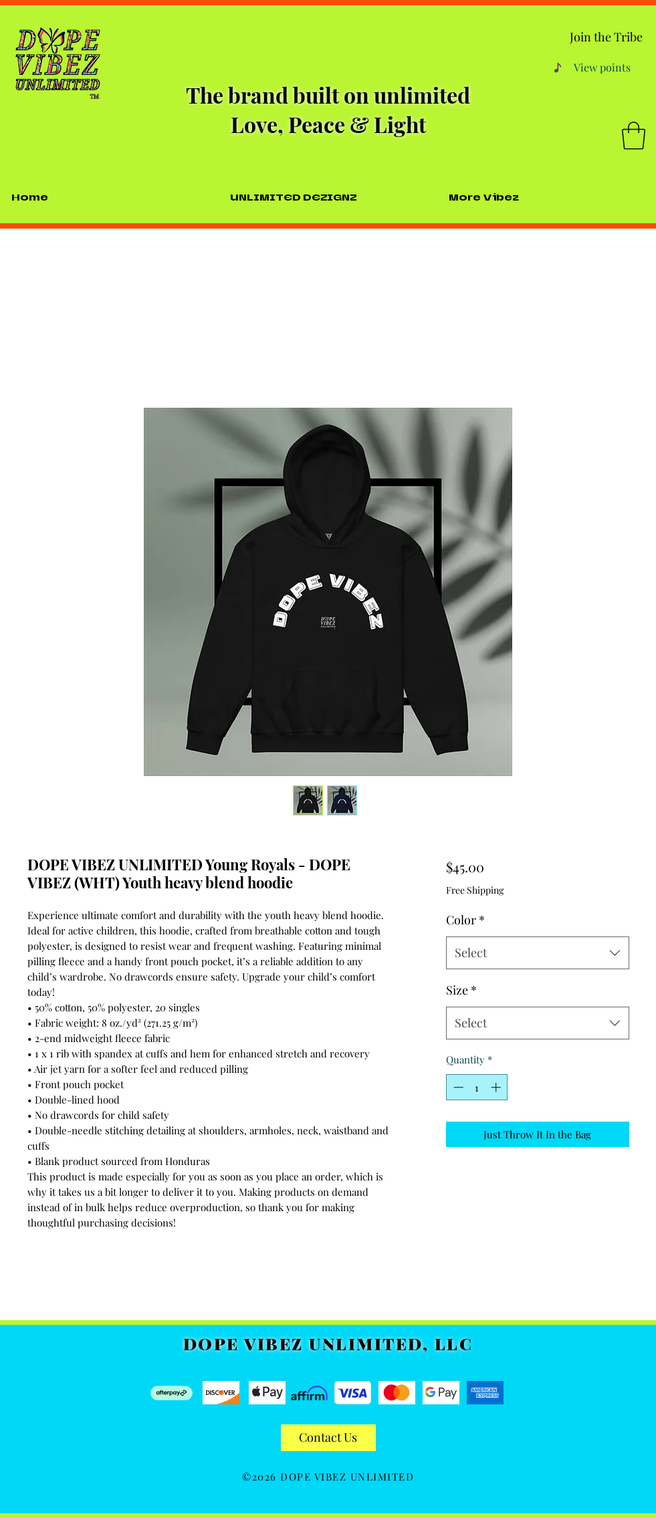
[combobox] (537, 953)
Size (461, 990)
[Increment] (497, 1087)
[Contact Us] (328, 1437)
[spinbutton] (477, 1087)
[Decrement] (457, 1087)
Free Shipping (475, 890)
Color (465, 920)
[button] (633, 136)
